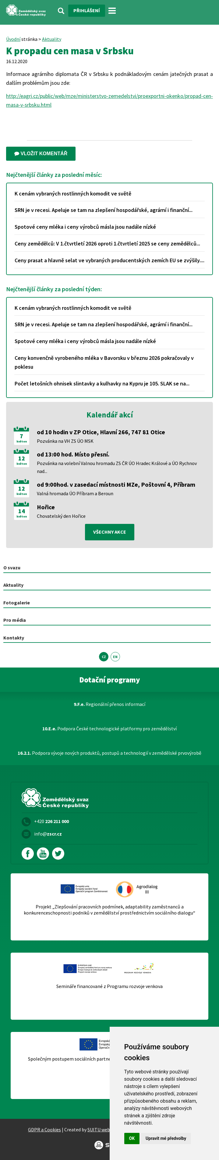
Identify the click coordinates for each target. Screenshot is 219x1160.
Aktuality (51, 39)
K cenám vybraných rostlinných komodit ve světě (73, 193)
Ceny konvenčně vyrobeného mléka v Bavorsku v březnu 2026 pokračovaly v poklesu (104, 362)
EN (115, 656)
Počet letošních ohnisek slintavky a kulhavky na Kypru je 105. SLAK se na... (102, 383)
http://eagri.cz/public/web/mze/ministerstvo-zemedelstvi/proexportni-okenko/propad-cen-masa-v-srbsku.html (109, 100)
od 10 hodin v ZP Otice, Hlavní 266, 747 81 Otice (101, 432)
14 (21, 511)
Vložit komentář (40, 153)
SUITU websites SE (106, 1129)
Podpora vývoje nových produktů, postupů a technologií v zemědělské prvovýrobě (109, 753)
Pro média (14, 620)
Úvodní (13, 39)
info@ (48, 834)
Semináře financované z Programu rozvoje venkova (109, 986)
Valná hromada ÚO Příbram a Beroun (75, 493)
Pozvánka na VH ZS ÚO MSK (65, 441)
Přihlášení (86, 10)
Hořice (46, 507)
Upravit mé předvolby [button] (166, 1138)
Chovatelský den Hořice (61, 516)
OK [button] (132, 1138)
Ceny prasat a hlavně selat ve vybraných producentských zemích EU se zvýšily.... (109, 260)
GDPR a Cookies (44, 1129)
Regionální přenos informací (109, 704)
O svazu (11, 567)
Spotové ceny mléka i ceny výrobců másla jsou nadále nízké (85, 226)
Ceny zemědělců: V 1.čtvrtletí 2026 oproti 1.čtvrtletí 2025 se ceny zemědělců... (107, 243)
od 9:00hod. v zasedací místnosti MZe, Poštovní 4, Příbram (116, 484)
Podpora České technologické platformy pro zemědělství (109, 728)
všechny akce (109, 532)
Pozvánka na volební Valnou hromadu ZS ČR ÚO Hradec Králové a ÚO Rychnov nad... (117, 467)
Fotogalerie (16, 603)
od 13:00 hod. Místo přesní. (73, 454)
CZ (104, 656)
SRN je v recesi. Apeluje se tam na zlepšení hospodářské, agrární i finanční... (104, 209)
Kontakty (13, 638)
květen (21, 441)
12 (21, 458)
